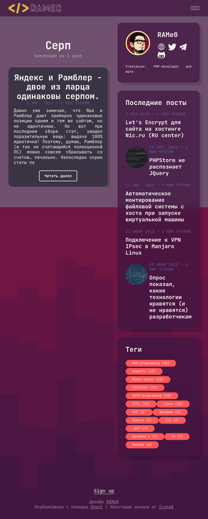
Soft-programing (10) (151, 395)
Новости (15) (144, 371)
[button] (195, 8)
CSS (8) (172, 420)
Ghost (96, 507)
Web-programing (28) (151, 363)
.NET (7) (140, 428)
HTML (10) (141, 404)
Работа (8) (142, 420)
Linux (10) (173, 404)
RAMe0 (167, 34)
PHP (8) (139, 412)
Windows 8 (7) (145, 436)
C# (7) (177, 436)
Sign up (104, 491)
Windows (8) (170, 412)
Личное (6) (142, 444)
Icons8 (166, 507)
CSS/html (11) (145, 387)
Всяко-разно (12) (148, 379)
